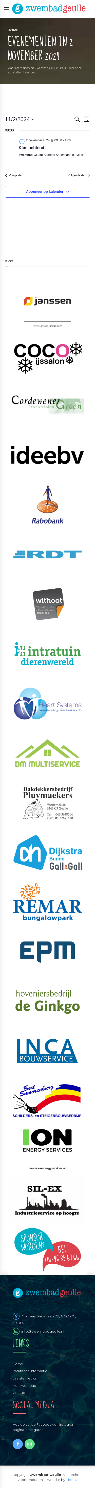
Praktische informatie (30, 1371)
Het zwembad (24, 1386)
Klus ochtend (31, 148)
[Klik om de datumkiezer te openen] (19, 119)
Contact (19, 1393)
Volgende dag (79, 175)
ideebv (72, 1480)
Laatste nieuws (24, 1378)
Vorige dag (14, 175)
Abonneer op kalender (45, 191)
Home (13, 30)
